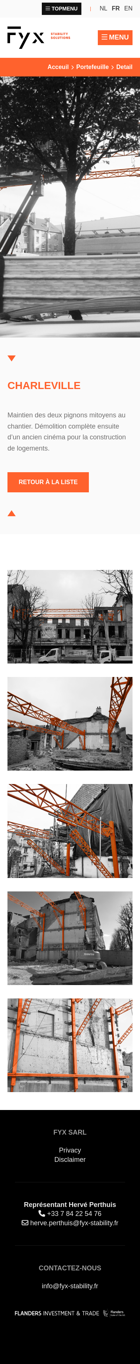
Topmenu (65, 9)
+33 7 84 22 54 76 (74, 1213)
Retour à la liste (48, 482)
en (128, 8)
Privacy (70, 1150)
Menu (119, 37)
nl (103, 8)
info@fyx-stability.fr (70, 1286)
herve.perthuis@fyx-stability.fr (74, 1223)
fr (115, 8)
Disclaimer (69, 1159)
